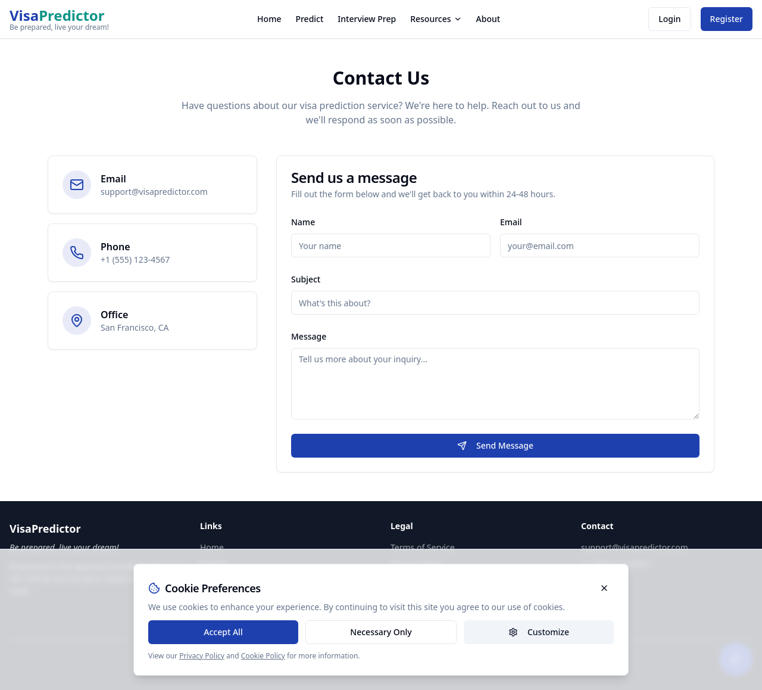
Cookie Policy (263, 656)
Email (511, 222)
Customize (538, 632)
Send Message (495, 445)
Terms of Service (423, 547)
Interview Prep (367, 18)
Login (669, 18)
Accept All (223, 632)
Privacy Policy (201, 656)
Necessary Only (380, 632)
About (488, 18)
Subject (305, 279)
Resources (435, 18)
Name (303, 222)
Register (726, 18)
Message (308, 336)
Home (269, 18)
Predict (309, 18)
